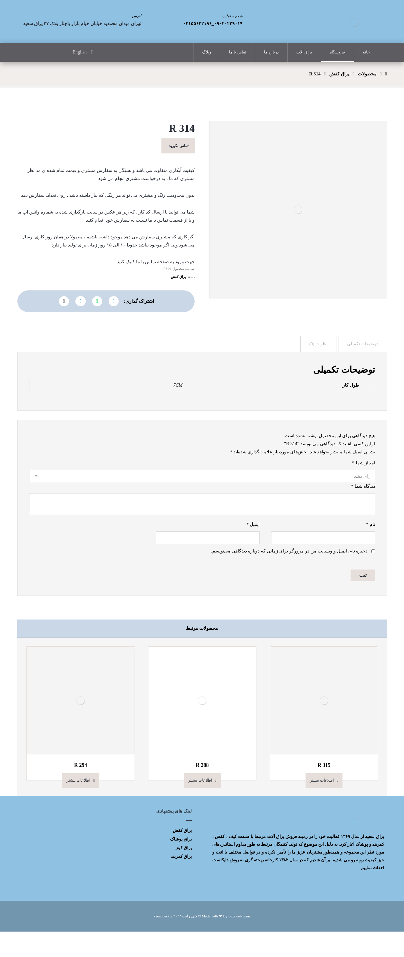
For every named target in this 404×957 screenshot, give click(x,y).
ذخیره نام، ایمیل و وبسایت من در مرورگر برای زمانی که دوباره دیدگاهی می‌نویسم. (289, 575)
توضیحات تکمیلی (362, 360)
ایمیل (253, 547)
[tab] (362, 360)
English (79, 52)
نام (370, 547)
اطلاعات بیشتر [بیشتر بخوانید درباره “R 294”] (78, 806)
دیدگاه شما (363, 507)
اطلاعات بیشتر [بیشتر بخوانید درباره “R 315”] (322, 806)
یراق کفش (178, 289)
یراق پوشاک (181, 864)
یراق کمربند (181, 881)
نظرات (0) (317, 360)
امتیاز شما (363, 483)
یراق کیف (183, 873)
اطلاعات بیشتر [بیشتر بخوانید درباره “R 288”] (200, 806)
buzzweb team (239, 941)
